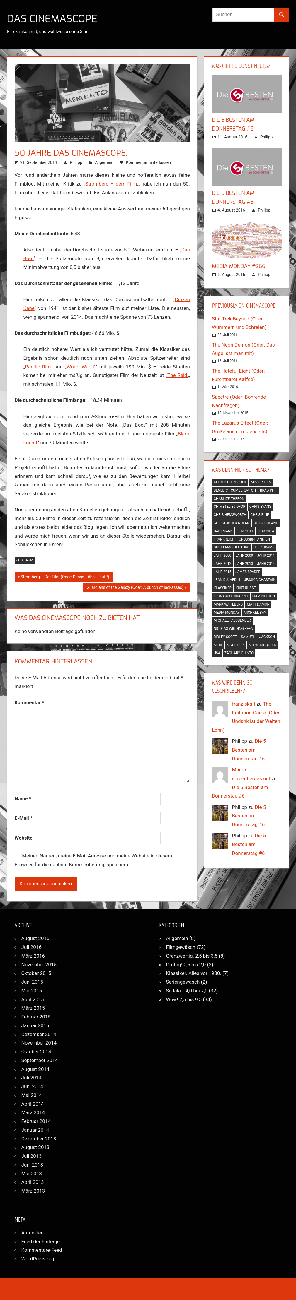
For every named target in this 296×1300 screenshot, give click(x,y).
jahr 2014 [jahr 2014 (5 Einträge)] (266, 564)
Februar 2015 (36, 1017)
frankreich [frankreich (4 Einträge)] (224, 539)
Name (23, 798)
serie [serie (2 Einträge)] (218, 645)
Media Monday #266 (238, 266)
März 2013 (33, 1191)
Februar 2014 (36, 1121)
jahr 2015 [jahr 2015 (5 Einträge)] (222, 572)
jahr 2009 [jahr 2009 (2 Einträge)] (244, 555)
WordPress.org (37, 1259)
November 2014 (39, 1043)
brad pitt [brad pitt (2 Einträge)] (268, 490)
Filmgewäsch (180, 947)
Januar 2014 (35, 1130)
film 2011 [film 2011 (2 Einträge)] (245, 531)
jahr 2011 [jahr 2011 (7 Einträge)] (266, 555)
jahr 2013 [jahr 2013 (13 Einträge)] (244, 564)
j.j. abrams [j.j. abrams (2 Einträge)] (264, 547)
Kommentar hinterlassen (148, 162)
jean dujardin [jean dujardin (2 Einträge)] (227, 580)
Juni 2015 (32, 982)
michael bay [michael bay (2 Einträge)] (255, 612)
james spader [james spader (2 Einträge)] (248, 572)
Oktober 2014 (36, 1051)
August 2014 (35, 1069)
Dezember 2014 (38, 1034)
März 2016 (33, 956)
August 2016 (35, 938)
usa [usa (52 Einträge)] (217, 653)
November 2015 (39, 965)
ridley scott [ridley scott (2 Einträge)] (225, 637)
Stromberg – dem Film (111, 184)
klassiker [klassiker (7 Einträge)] (223, 588)
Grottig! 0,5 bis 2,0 (186, 965)
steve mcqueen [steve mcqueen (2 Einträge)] (263, 645)
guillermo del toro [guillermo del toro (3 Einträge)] (232, 547)
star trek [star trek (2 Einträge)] (236, 645)
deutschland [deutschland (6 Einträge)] (266, 523)
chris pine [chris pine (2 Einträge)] (260, 515)
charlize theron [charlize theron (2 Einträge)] (229, 499)
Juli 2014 (31, 1078)
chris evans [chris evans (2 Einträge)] (260, 507)
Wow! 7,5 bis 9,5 (184, 999)
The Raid (177, 375)
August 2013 (35, 1147)
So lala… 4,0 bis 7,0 (186, 991)
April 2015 (32, 999)
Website (24, 838)
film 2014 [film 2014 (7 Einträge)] (265, 531)
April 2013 (32, 1182)
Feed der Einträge (40, 1241)
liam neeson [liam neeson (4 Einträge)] (263, 596)
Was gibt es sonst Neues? (241, 65)
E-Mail (24, 818)
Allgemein (104, 162)
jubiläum (24, 560)
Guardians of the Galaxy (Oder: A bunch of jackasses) (135, 588)
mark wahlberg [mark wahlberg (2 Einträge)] (228, 604)
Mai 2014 (31, 1095)
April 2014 (32, 1104)
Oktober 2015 (36, 973)
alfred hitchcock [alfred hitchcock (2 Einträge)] (230, 482)
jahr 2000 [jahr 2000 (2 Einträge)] (222, 555)
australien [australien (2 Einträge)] (261, 482)
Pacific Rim (37, 367)
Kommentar (29, 702)
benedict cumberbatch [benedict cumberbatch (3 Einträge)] (235, 490)
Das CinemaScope (53, 19)
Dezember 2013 (38, 1139)
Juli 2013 (31, 1156)
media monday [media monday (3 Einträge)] (227, 612)
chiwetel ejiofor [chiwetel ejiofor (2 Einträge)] (229, 507)
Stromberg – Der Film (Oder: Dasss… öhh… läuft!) (64, 577)
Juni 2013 (32, 1165)
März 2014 (33, 1112)
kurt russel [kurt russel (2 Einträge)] (247, 588)
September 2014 (39, 1060)
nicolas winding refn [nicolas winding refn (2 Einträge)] (233, 629)
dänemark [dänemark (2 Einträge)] (223, 531)
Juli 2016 (31, 947)
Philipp (76, 162)
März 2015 (33, 1008)
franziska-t (243, 704)
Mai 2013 (31, 1173)
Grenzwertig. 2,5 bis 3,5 (191, 956)
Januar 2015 (35, 1025)
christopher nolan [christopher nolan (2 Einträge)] (232, 523)
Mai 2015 (31, 991)
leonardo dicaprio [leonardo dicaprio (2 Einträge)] (231, 596)
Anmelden (32, 1233)
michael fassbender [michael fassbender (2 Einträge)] (232, 620)
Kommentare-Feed (41, 1250)
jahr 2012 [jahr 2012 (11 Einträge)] (222, 564)
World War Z (81, 367)
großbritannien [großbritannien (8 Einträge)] (254, 539)
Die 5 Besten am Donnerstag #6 (249, 750)
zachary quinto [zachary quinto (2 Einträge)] (239, 653)
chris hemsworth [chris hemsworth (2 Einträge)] (230, 515)
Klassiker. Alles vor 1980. (193, 973)
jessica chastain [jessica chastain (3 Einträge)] (259, 580)
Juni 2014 (32, 1086)
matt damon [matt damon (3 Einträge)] (258, 604)
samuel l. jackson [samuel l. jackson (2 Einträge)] (258, 637)
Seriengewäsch (183, 982)
